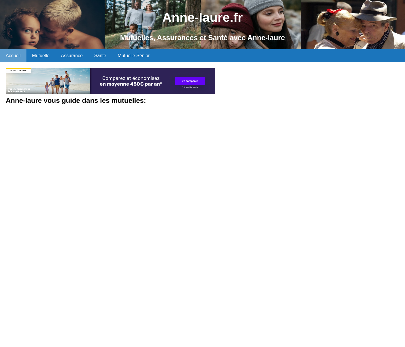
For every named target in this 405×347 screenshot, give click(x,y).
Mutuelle (40, 55)
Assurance (72, 55)
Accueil (13, 55)
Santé (100, 55)
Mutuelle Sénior (133, 55)
